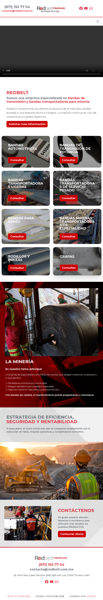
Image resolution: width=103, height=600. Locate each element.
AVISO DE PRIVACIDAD (19, 596)
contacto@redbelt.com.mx (51, 569)
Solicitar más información (27, 124)
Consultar (17, 160)
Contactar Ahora (72, 534)
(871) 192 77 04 (51, 564)
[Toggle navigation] (97, 21)
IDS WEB (91, 596)
